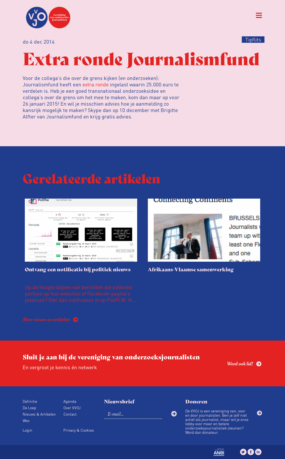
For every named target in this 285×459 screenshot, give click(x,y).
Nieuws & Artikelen (39, 414)
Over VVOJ (72, 407)
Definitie (30, 401)
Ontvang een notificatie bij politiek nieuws (78, 269)
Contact (70, 414)
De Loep (29, 407)
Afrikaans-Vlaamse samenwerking (191, 269)
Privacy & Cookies (78, 430)
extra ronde (95, 84)
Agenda (69, 401)
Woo (26, 420)
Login (27, 430)
